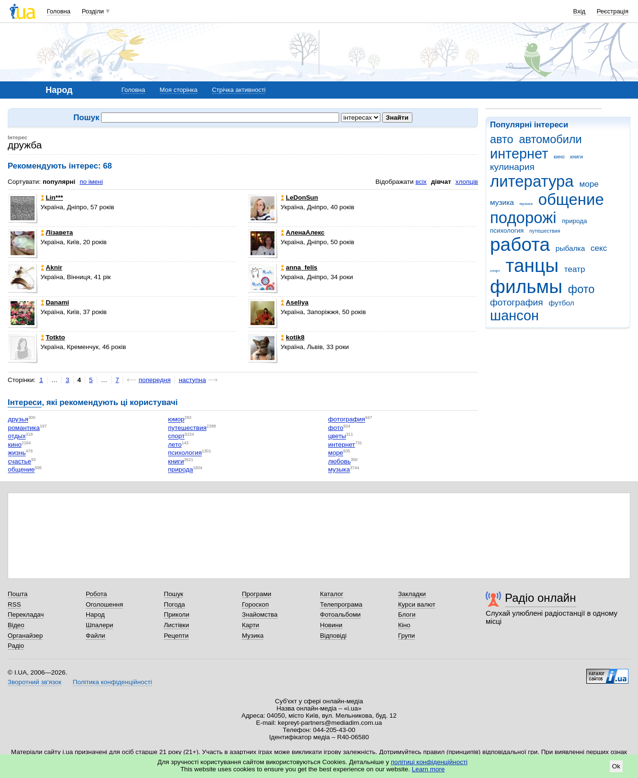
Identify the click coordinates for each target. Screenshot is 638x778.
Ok (616, 766)
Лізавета (57, 232)
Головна (58, 11)
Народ (95, 614)
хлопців (467, 181)
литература (532, 181)
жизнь (17, 453)
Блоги (407, 614)
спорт (495, 271)
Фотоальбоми (340, 614)
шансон (514, 315)
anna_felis (299, 267)
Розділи (93, 11)
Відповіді (333, 635)
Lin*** (52, 197)
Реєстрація (612, 11)
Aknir (51, 267)
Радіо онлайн (540, 597)
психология (507, 230)
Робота (96, 594)
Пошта (17, 594)
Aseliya (294, 302)
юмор (176, 419)
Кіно (404, 625)
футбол (561, 303)
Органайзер (25, 635)
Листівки (176, 625)
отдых (17, 436)
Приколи (176, 614)
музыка (526, 204)
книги (576, 156)
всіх (420, 181)
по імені (91, 181)
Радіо (16, 645)
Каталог (331, 594)
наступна (192, 379)
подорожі (523, 217)
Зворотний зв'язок (34, 682)
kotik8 (293, 337)
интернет (519, 153)
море (588, 184)
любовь (339, 461)
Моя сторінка (178, 89)
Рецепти (176, 635)
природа (574, 221)
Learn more (428, 769)
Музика (252, 635)
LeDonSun (299, 197)
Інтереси (25, 402)
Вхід (579, 11)
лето (175, 444)
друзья (18, 419)
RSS (14, 604)
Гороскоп (255, 604)
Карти (250, 625)
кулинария (512, 167)
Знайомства (260, 614)
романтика (24, 427)
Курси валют (416, 604)
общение (571, 199)
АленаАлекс (303, 232)
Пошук (173, 594)
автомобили (550, 139)
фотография (516, 302)
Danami (55, 302)
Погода (174, 604)
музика (502, 202)
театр (574, 269)
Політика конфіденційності (112, 682)
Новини (331, 625)
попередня (154, 379)
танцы (532, 265)
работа (520, 244)
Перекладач (26, 614)
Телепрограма (341, 604)
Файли (95, 635)
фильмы (526, 286)
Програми (256, 594)
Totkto (53, 337)
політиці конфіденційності (429, 762)
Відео (16, 625)
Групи (406, 635)
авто (501, 139)
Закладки (412, 594)
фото (581, 289)
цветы (337, 436)
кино (559, 156)
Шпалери (99, 625)
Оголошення (104, 604)
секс (599, 248)
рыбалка (570, 248)
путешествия (544, 231)
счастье (19, 461)
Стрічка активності (238, 89)
